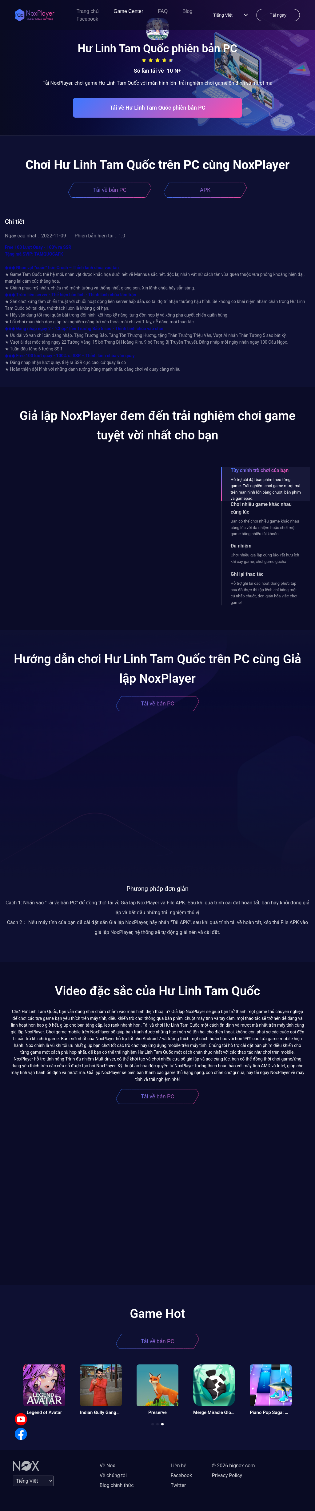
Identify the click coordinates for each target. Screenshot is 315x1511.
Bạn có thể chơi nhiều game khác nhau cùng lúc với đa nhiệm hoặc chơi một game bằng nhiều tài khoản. (265, 527)
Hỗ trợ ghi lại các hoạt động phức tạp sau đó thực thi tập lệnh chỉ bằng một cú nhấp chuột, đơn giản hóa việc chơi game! (264, 592)
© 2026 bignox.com (233, 1466)
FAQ (163, 11)
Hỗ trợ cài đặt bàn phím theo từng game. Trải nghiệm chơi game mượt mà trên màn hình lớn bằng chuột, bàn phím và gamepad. (266, 489)
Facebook (87, 19)
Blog (187, 11)
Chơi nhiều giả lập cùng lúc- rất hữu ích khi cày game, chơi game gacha (265, 558)
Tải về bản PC (109, 190)
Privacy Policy (227, 1475)
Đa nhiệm (241, 546)
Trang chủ (88, 11)
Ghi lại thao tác (247, 574)
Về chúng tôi (113, 1475)
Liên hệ (178, 1466)
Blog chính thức (117, 1485)
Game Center (128, 11)
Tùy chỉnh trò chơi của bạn (260, 470)
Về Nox (107, 1466)
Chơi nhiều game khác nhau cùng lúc (261, 508)
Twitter (178, 1485)
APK (205, 190)
